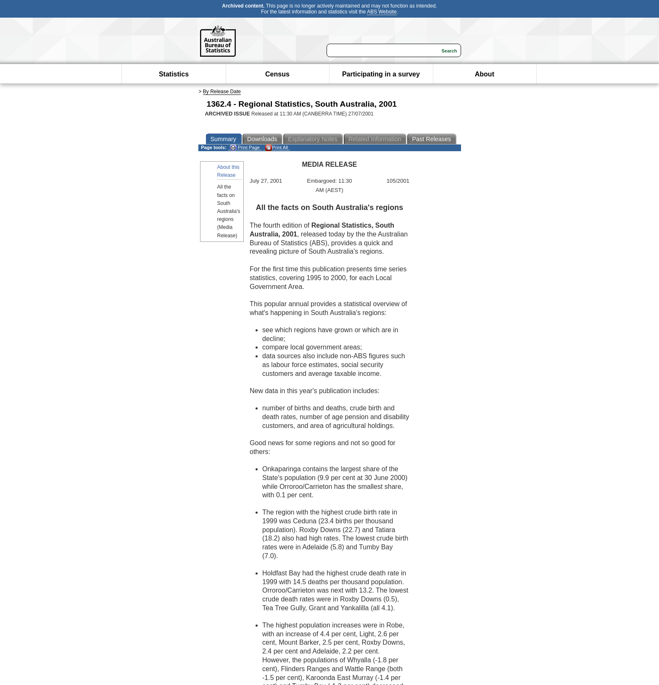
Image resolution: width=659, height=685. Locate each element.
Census (277, 74)
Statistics (174, 74)
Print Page (245, 147)
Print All (276, 147)
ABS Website (381, 12)
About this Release (228, 171)
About (484, 74)
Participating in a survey (381, 74)
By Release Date (222, 91)
